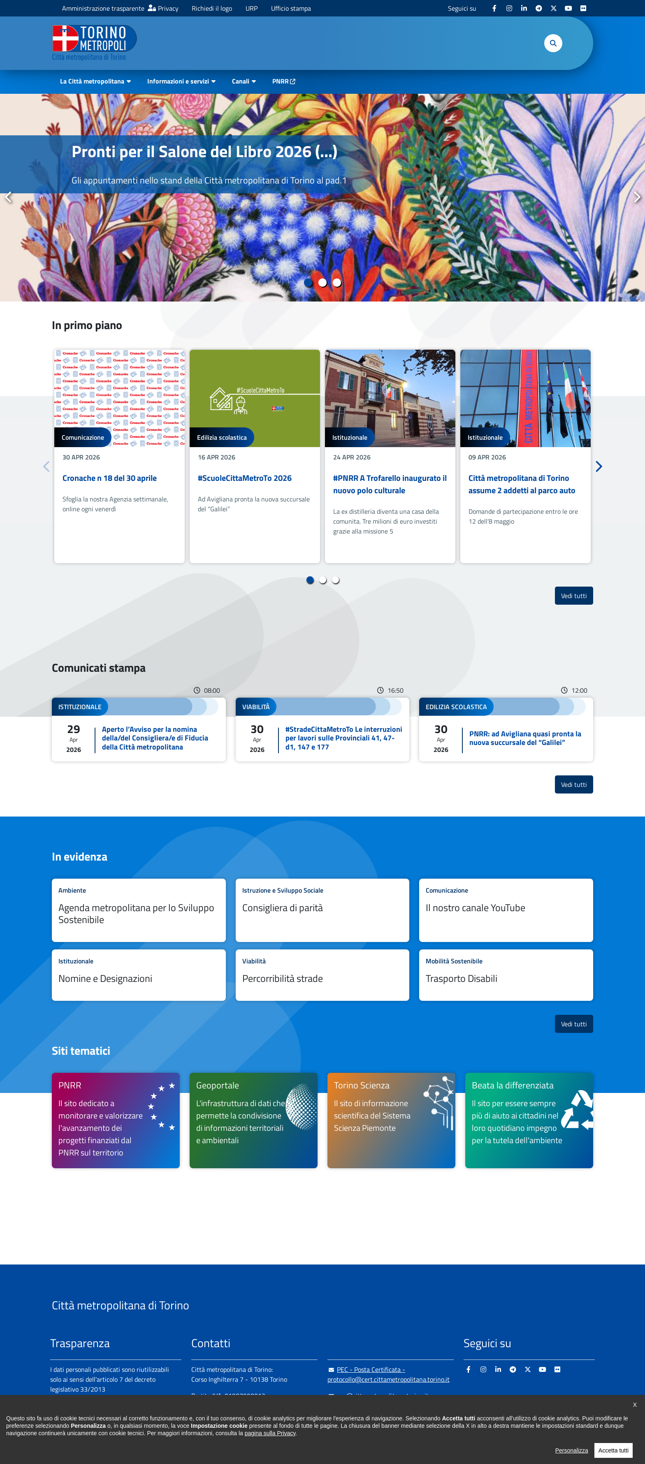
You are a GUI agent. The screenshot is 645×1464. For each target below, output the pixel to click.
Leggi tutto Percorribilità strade (323, 975)
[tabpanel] (322, 198)
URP (252, 8)
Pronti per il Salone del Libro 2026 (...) (204, 151)
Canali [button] (240, 81)
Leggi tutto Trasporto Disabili (506, 975)
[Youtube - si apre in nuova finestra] (568, 8)
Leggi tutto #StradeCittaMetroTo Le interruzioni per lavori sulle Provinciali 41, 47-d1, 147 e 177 (323, 729)
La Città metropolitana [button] (92, 81)
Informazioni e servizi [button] (178, 81)
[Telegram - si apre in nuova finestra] (539, 8)
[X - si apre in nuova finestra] (554, 8)
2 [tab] (323, 282)
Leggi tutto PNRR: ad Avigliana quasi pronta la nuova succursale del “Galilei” (506, 729)
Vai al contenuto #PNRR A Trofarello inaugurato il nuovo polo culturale (390, 456)
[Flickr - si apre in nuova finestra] (583, 8)
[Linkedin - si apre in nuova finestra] (524, 8)
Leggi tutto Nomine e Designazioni (139, 975)
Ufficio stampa (291, 8)
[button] (553, 43)
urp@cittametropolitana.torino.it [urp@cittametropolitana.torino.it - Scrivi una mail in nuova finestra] (378, 1396)
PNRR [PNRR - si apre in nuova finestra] (280, 81)
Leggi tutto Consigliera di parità (323, 910)
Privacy (168, 8)
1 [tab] (308, 282)
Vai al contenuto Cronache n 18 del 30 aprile (119, 456)
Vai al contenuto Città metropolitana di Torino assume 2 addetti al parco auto (525, 456)
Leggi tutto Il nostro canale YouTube (506, 910)
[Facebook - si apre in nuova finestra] (494, 8)
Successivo (636, 197)
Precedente (8, 197)
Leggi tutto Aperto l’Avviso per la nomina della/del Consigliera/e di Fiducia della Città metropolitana (139, 729)
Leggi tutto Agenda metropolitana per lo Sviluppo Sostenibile (139, 910)
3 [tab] (337, 282)
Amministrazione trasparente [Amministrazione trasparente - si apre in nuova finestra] (103, 8)
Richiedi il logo (212, 8)
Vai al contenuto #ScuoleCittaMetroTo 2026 (254, 456)
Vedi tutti (577, 595)
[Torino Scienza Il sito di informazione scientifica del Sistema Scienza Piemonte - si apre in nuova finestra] (391, 1120)
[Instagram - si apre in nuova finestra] (509, 8)
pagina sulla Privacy (270, 1449)
